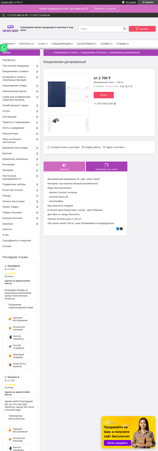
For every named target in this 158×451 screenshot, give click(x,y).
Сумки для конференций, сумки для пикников (16, 98)
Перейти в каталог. (105, 8)
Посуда (6, 195)
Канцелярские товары (14, 85)
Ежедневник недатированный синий (21, 306)
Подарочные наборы (14, 184)
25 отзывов (131, 2)
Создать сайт (7, 2)
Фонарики (7, 170)
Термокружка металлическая (17, 417)
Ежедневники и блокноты (94, 52)
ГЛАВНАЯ (7, 43)
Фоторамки (8, 164)
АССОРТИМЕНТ (85, 43)
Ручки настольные (12, 190)
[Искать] (124, 29)
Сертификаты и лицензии (16, 240)
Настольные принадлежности (11, 177)
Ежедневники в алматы (15, 71)
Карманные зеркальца (15, 159)
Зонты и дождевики (13, 127)
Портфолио (8, 60)
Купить (103, 95)
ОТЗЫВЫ (122, 43)
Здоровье (7, 223)
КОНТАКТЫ (25, 43)
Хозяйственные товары (15, 105)
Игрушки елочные (12, 218)
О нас (5, 234)
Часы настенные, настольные (12, 141)
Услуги (6, 111)
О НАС (41, 43)
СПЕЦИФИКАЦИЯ (61, 43)
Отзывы (6, 246)
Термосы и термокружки (16, 122)
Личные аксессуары (13, 201)
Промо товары (10, 206)
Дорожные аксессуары (15, 147)
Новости (7, 229)
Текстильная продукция (15, 65)
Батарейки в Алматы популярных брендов (14, 78)
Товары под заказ (12, 212)
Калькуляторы (10, 133)
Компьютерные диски (14, 91)
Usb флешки (9, 116)
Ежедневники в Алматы (66, 52)
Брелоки (7, 153)
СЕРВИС (105, 43)
